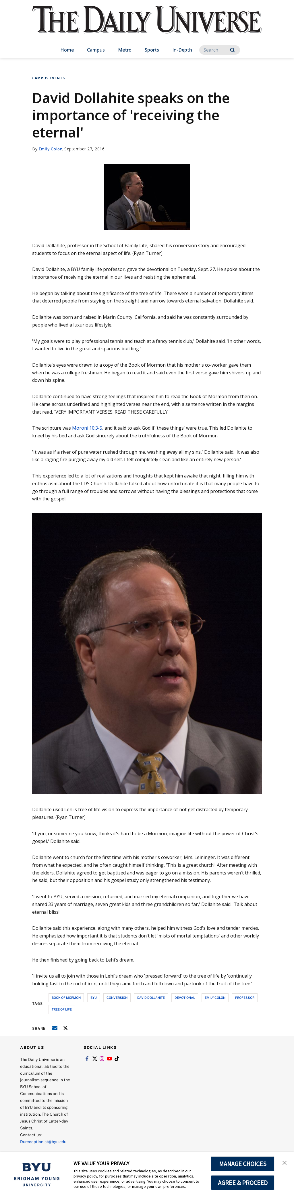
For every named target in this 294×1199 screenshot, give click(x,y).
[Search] (219, 50)
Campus (96, 50)
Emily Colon (51, 148)
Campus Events (48, 78)
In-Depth (182, 50)
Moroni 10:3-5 (87, 428)
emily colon (215, 997)
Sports (152, 50)
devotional (185, 997)
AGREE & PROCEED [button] (243, 1183)
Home (67, 50)
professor (244, 997)
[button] (284, 1162)
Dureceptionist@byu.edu (43, 1141)
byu (93, 997)
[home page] (147, 26)
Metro (124, 50)
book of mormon (66, 997)
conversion (117, 997)
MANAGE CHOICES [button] (242, 1164)
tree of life (62, 1009)
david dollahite (151, 997)
